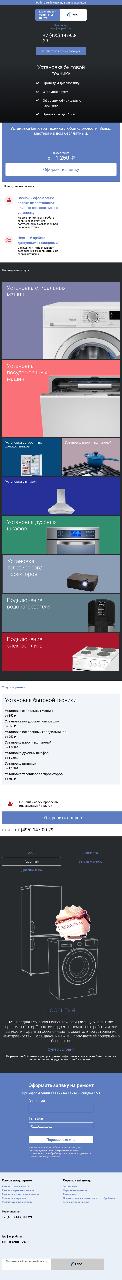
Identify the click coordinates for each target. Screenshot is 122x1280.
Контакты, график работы (61, 27)
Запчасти (90, 853)
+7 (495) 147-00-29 (33, 830)
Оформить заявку (61, 169)
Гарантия (32, 861)
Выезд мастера (91, 861)
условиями (54, 1156)
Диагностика (31, 870)
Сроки (31, 853)
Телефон (36, 1118)
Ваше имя (37, 1101)
